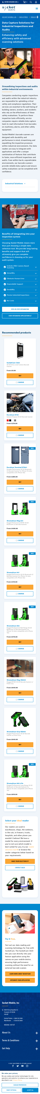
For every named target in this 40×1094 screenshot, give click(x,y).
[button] (31, 2)
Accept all (30, 1090)
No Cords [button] (9, 301)
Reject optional (11, 1090)
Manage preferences (20, 1085)
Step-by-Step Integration (20, 309)
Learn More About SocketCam (20, 974)
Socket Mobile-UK (9, 17)
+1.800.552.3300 (18, 1018)
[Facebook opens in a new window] (13, 1066)
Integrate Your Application (20, 980)
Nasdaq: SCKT (9, 1025)
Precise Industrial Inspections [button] (16, 295)
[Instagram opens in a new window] (27, 1066)
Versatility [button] (9, 273)
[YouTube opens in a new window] (22, 1066)
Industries (23, 17)
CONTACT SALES (20, 868)
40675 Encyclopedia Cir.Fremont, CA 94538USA (11, 1012)
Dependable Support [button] (13, 284)
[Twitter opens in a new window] (18, 1066)
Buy (20, 376)
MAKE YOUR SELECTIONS (19, 861)
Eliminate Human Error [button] (14, 279)
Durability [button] (9, 290)
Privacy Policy (17, 1080)
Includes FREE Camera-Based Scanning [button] (16, 267)
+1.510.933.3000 (18, 1021)
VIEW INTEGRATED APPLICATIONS (20, 316)
